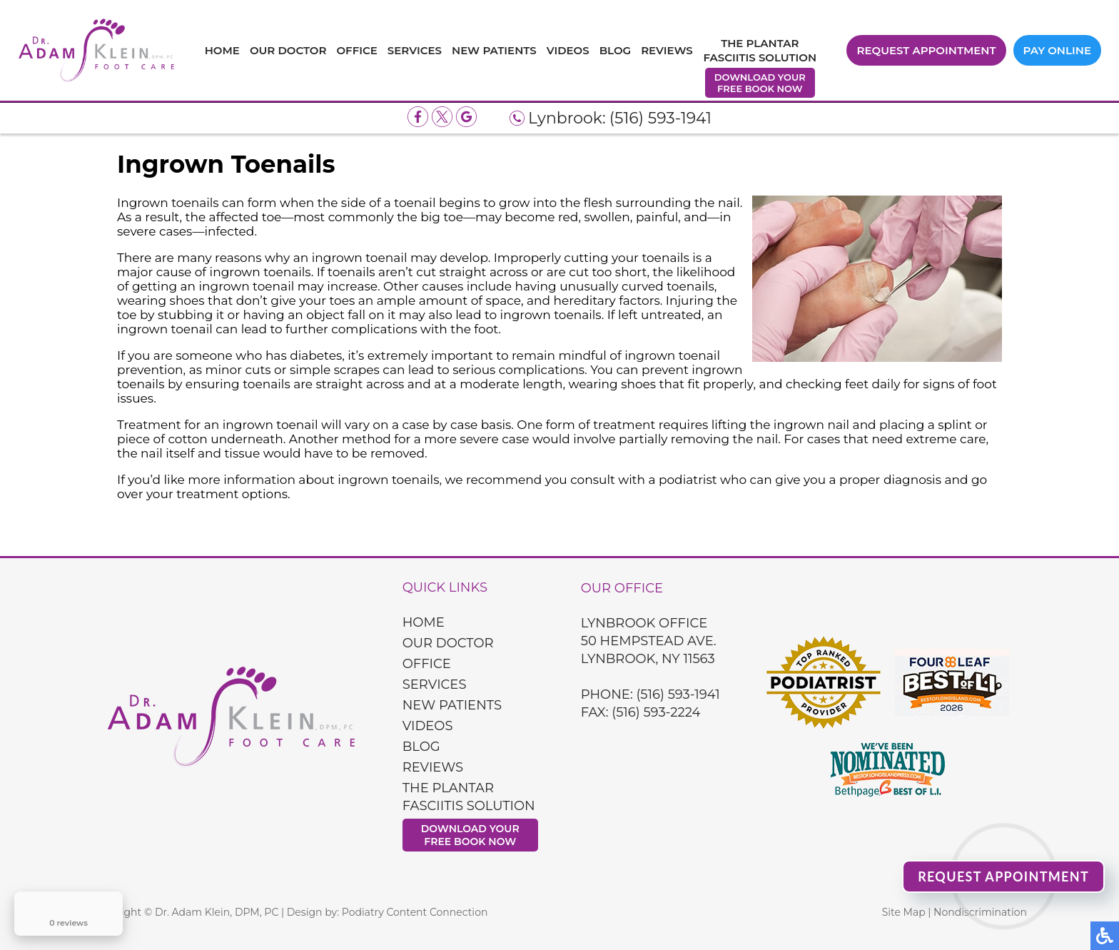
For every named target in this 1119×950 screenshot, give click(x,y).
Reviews (667, 50)
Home (222, 50)
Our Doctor (288, 50)
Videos (568, 50)
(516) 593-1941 (660, 118)
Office (356, 50)
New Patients (494, 50)
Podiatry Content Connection (415, 912)
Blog (615, 50)
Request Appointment (926, 50)
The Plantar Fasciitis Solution (759, 50)
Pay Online (1057, 50)
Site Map (904, 912)
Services (415, 50)
